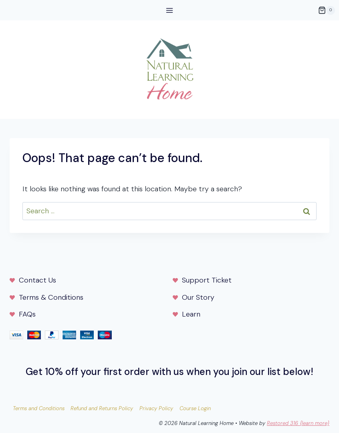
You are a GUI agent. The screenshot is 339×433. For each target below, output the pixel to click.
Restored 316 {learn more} (298, 423)
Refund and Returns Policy (102, 408)
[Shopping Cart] (326, 10)
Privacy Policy (156, 408)
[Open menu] (169, 10)
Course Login (195, 408)
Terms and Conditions (39, 408)
